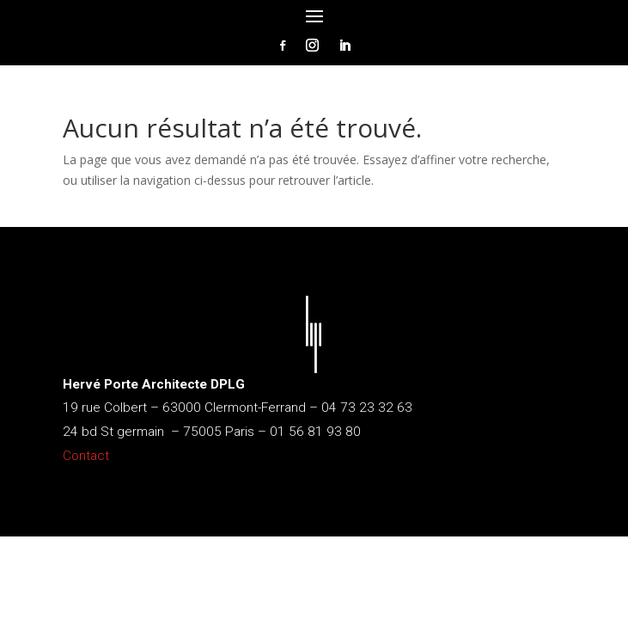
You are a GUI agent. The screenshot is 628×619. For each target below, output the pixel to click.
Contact (86, 455)
